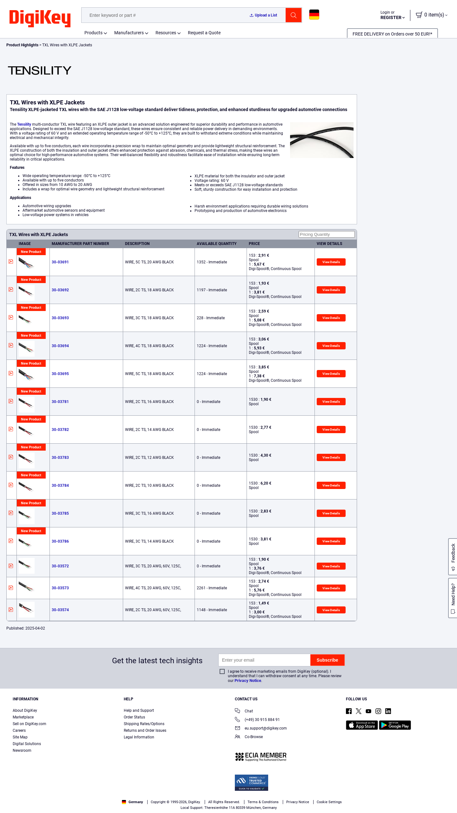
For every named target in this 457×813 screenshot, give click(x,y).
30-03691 (60, 262)
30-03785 (60, 513)
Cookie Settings (329, 802)
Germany (132, 802)
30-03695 (60, 374)
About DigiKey (25, 710)
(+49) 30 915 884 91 (257, 720)
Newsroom (22, 750)
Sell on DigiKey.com (29, 724)
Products (93, 32)
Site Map (20, 737)
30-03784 (60, 485)
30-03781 (60, 402)
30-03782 (60, 429)
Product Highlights (22, 45)
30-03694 (60, 346)
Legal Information (139, 737)
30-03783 (60, 457)
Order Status (134, 717)
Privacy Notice (248, 680)
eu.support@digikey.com (261, 729)
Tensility (24, 124)
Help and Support (139, 710)
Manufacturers (129, 32)
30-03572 (60, 566)
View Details (331, 262)
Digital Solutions (27, 744)
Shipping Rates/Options (144, 724)
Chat (244, 712)
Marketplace (23, 717)
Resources (166, 32)
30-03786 (60, 541)
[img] (40, 19)
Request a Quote (204, 32)
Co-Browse (249, 737)
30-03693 (60, 318)
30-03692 (60, 290)
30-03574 (60, 610)
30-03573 (60, 588)
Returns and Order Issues (145, 730)
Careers (19, 730)
